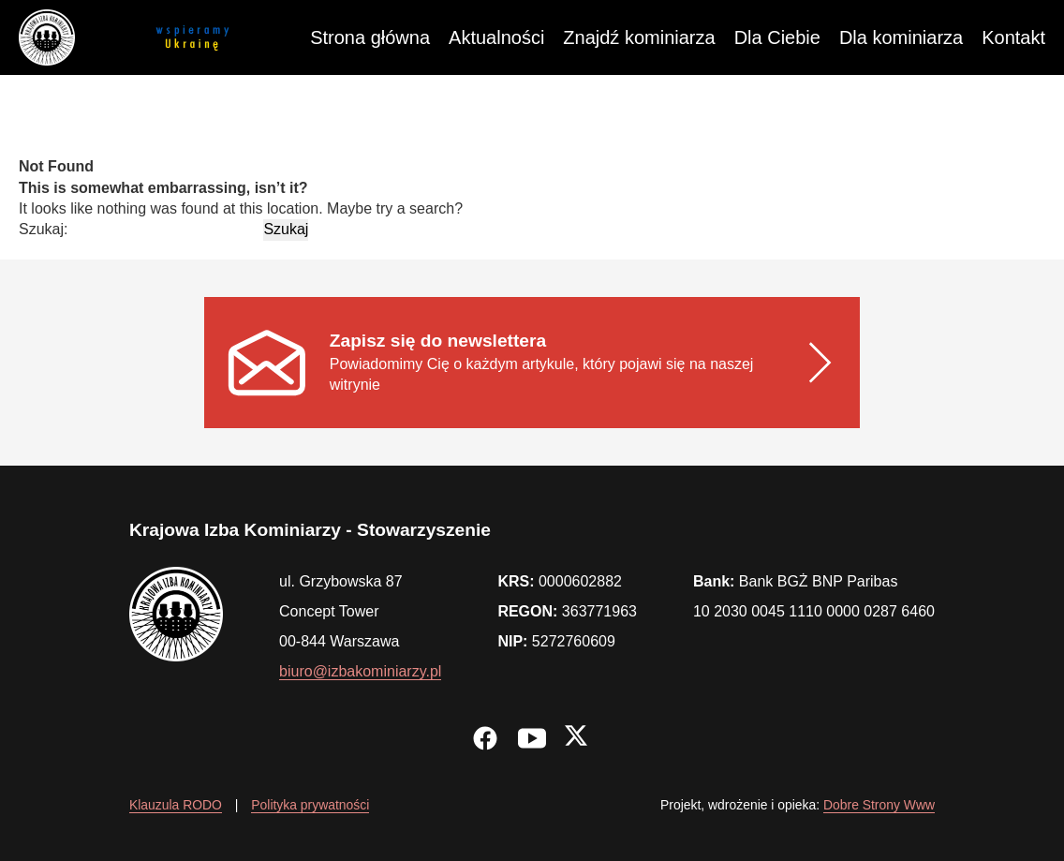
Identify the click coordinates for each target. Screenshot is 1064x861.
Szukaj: (43, 229)
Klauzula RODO (175, 804)
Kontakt (1013, 37)
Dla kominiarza (901, 37)
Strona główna (370, 37)
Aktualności (496, 37)
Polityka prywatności (310, 804)
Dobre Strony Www (879, 804)
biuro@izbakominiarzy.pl (360, 671)
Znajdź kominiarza (639, 37)
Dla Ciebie (777, 37)
